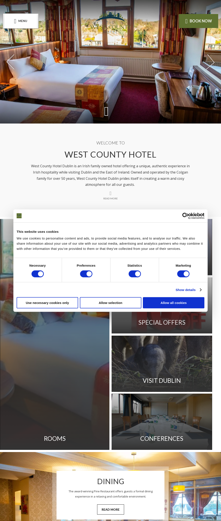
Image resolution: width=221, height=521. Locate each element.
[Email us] (128, 483)
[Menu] (22, 21)
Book (197, 21)
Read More (111, 389)
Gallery (49, 427)
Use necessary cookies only (47, 303)
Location (75, 427)
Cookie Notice (55, 440)
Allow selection (110, 303)
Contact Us (144, 427)
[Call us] (79, 483)
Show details (186, 289)
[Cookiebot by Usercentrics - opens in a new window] (185, 216)
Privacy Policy (108, 427)
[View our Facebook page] (105, 461)
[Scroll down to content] (106, 111)
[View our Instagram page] (116, 461)
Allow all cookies (174, 303)
